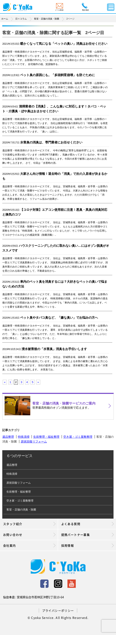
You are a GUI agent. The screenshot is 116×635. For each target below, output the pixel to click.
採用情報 (87, 545)
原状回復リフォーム (34, 441)
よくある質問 (87, 524)
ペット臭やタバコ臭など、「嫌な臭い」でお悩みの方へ (59, 317)
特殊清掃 (23, 436)
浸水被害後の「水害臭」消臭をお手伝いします (54, 349)
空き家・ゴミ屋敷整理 (19, 500)
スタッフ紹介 (29, 524)
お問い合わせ (29, 535)
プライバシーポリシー (58, 610)
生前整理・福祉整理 (46, 436)
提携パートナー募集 (87, 535)
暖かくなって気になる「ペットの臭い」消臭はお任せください (63, 43)
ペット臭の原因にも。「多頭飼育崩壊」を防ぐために (57, 75)
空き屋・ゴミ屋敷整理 (77, 436)
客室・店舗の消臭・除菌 (21, 509)
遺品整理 (8, 436)
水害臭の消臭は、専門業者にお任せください (51, 142)
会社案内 (29, 545)
